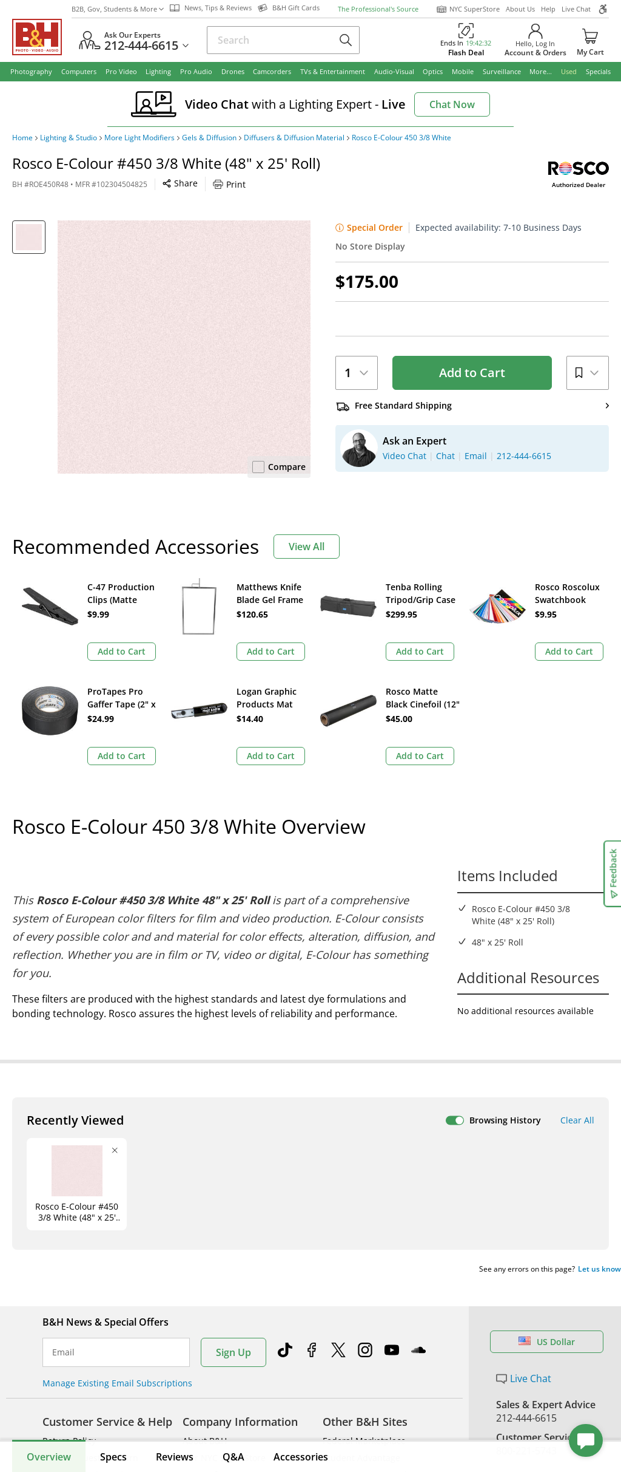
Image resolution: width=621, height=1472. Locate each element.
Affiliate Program (216, 1420)
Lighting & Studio (68, 137)
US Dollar (547, 1253)
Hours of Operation (222, 1386)
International (68, 1420)
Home (22, 137)
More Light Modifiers (139, 137)
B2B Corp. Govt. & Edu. (369, 1386)
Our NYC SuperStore (224, 1369)
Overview (49, 1456)
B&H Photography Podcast (375, 1437)
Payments (62, 1403)
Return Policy (69, 1352)
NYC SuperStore (468, 9)
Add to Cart (472, 372)
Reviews (174, 1456)
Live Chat (576, 8)
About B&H (205, 1352)
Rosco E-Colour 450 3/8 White (401, 137)
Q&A (233, 1456)
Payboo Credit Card (222, 1403)
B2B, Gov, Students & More (118, 8)
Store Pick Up (526, 1435)
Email (63, 1263)
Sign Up (233, 1263)
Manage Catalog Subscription (102, 1386)
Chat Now (452, 104)
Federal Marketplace (364, 1352)
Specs (113, 1456)
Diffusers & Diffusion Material (294, 137)
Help (548, 8)
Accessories (301, 1456)
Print (229, 184)
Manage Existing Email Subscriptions (117, 1294)
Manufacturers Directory (233, 1437)
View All (306, 546)
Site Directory (69, 1437)
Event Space (347, 1403)
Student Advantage (361, 1369)
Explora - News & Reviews (375, 1420)
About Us (520, 8)
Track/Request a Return (90, 1369)
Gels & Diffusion (209, 137)
